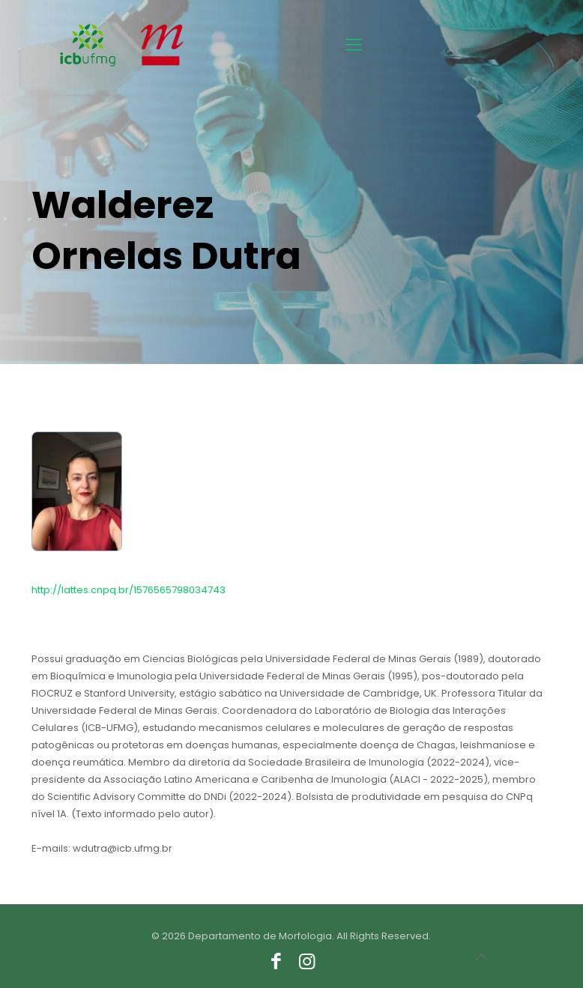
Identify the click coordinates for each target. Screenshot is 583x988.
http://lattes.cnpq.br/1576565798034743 (128, 590)
